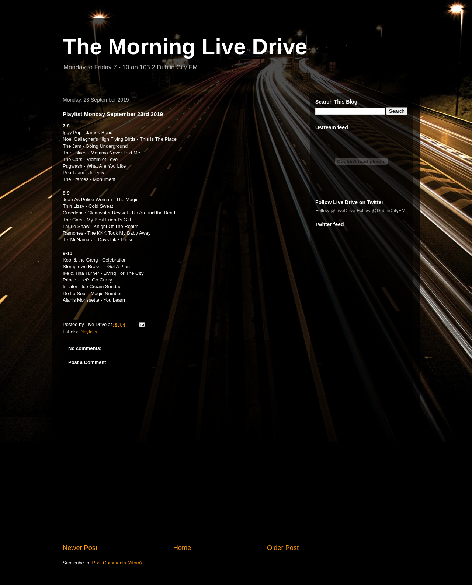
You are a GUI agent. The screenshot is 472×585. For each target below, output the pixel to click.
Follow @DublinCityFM (381, 210)
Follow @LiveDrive (335, 210)
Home (182, 547)
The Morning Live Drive (185, 46)
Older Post (283, 547)
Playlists (88, 331)
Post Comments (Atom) (117, 562)
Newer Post (80, 547)
